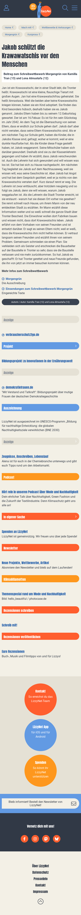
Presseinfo (41, 878)
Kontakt (40, 885)
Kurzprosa (33, 34)
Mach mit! (26, 27)
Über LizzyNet (40, 866)
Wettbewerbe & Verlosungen (56, 27)
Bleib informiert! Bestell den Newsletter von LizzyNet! (35, 803)
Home (8, 27)
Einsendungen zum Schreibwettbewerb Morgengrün (39, 289)
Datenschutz (40, 872)
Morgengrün (11, 34)
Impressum (40, 891)
